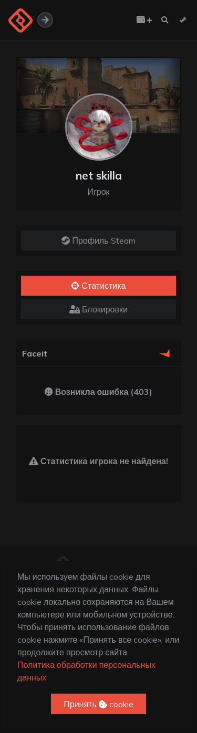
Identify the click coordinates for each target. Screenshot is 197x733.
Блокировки (98, 309)
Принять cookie (98, 704)
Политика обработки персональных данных (86, 671)
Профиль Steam (98, 240)
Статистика (98, 285)
